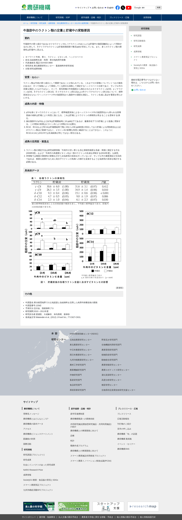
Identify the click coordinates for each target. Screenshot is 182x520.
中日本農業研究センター (81, 350)
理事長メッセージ (31, 414)
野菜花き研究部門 (109, 340)
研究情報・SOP (63, 17)
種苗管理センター (109, 385)
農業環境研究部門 (109, 350)
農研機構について (35, 17)
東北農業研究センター (80, 345)
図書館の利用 (29, 439)
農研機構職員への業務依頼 (82, 419)
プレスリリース (124, 414)
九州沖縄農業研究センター (82, 360)
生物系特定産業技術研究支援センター (118, 390)
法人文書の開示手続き (68, 517)
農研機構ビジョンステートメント (38, 434)
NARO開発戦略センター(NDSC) (84, 334)
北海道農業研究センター (81, 340)
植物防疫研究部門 (109, 355)
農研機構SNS (123, 449)
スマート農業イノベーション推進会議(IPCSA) (90, 461)
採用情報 (147, 17)
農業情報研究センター (111, 365)
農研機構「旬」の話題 (127, 434)
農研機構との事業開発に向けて (84, 431)
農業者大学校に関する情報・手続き (97, 517)
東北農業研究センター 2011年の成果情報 (73, 23)
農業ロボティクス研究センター (115, 370)
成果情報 (51, 23)
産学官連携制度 (77, 414)
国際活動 (27, 444)
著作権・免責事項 (47, 517)
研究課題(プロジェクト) (33, 455)
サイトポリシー (29, 517)
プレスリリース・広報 (119, 17)
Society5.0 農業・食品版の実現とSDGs (40, 480)
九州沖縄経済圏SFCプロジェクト (38, 490)
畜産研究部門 (76, 380)
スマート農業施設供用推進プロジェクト (88, 456)
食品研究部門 (76, 385)
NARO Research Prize (33, 470)
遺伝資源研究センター (111, 375)
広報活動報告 (123, 419)
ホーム (25, 23)
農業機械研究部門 (78, 370)
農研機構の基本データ (33, 424)
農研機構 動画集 (124, 439)
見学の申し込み (124, 429)
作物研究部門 (76, 375)
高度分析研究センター (111, 380)
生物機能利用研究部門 (111, 345)
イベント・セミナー (126, 444)
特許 (72, 441)
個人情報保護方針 (148, 517)
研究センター (58, 339)
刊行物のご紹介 (124, 424)
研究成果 (42, 23)
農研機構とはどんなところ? (35, 419)
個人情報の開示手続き (127, 517)
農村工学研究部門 (78, 365)
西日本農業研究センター (81, 355)
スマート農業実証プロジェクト (37, 485)
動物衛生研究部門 (109, 360)
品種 (72, 435)
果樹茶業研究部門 (78, 390)
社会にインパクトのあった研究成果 (39, 465)
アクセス (27, 429)
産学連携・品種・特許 (91, 17)
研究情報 (33, 23)
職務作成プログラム (79, 446)
